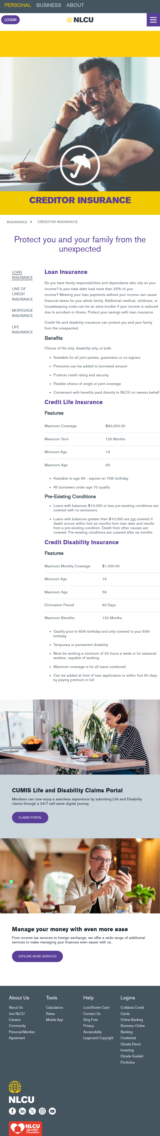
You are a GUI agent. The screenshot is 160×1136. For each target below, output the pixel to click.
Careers (15, 1020)
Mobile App (54, 1020)
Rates (50, 1014)
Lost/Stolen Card (96, 1007)
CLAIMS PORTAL (30, 817)
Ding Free (90, 1020)
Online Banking (132, 1020)
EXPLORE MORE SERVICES (37, 956)
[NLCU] (80, 19)
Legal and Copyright (98, 1038)
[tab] (20, 272)
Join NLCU (17, 1014)
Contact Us (92, 1014)
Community (17, 1026)
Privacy (88, 1026)
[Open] (153, 19)
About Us (16, 1007)
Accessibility (92, 1032)
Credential (128, 1038)
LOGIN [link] (10, 20)
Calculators (54, 1007)
